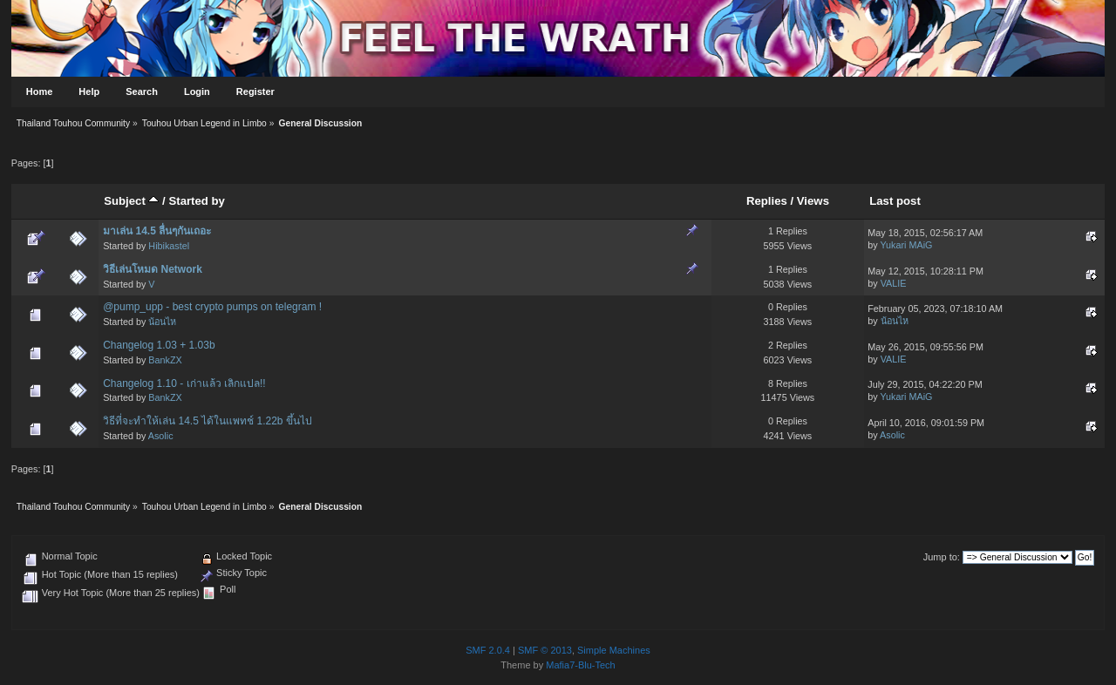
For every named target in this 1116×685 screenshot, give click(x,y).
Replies (766, 200)
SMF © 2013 (545, 650)
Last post (895, 200)
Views (813, 200)
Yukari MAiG (906, 245)
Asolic (161, 436)
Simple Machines (613, 650)
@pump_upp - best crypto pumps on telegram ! (212, 307)
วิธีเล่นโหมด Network (152, 269)
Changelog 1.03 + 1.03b (158, 345)
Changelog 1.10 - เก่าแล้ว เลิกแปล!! (184, 383)
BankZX (164, 360)
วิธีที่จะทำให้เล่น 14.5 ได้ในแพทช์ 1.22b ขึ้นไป (207, 421)
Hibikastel (168, 246)
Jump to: (941, 557)
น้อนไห (162, 321)
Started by (196, 200)
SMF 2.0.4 (488, 650)
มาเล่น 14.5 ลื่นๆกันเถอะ (157, 231)
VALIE (894, 283)
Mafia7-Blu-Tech (580, 665)
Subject (131, 200)
